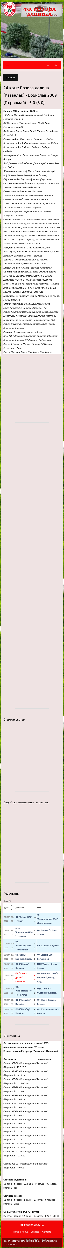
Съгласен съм (11, 1244)
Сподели (10, 77)
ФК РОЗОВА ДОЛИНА (39, 12)
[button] (32, 385)
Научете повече (48, 1241)
